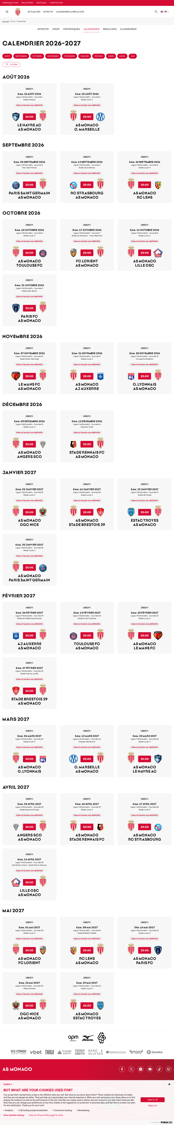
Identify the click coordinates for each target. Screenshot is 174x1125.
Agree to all (153, 1099)
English (8, 1084)
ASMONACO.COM (10, 3)
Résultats (110, 29)
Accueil (5, 21)
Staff (56, 29)
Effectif (48, 11)
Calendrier (91, 29)
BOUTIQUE (41, 3)
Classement (128, 29)
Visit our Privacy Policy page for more (46, 1115)
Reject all (152, 1105)
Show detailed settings (14, 1115)
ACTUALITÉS (34, 11)
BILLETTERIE (27, 3)
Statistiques (71, 29)
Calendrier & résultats (70, 11)
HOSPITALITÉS (56, 3)
